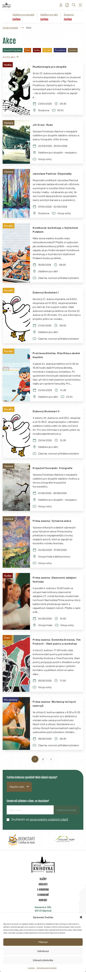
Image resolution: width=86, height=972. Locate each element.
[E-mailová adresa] (30, 809)
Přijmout (43, 942)
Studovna (69, 14)
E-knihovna (43, 889)
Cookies (31, 968)
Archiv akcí (9, 56)
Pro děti (47, 50)
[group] (21, 840)
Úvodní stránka (10, 27)
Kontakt (43, 900)
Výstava (72, 50)
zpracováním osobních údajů (49, 819)
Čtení (27, 50)
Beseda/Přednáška (12, 50)
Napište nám (17, 786)
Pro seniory (60, 50)
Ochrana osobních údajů (46, 968)
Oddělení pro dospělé (23, 14)
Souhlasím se (39, 819)
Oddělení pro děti (49, 14)
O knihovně (43, 894)
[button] (81, 917)
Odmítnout (43, 951)
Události (43, 884)
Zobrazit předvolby (43, 960)
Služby (43, 878)
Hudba (37, 50)
